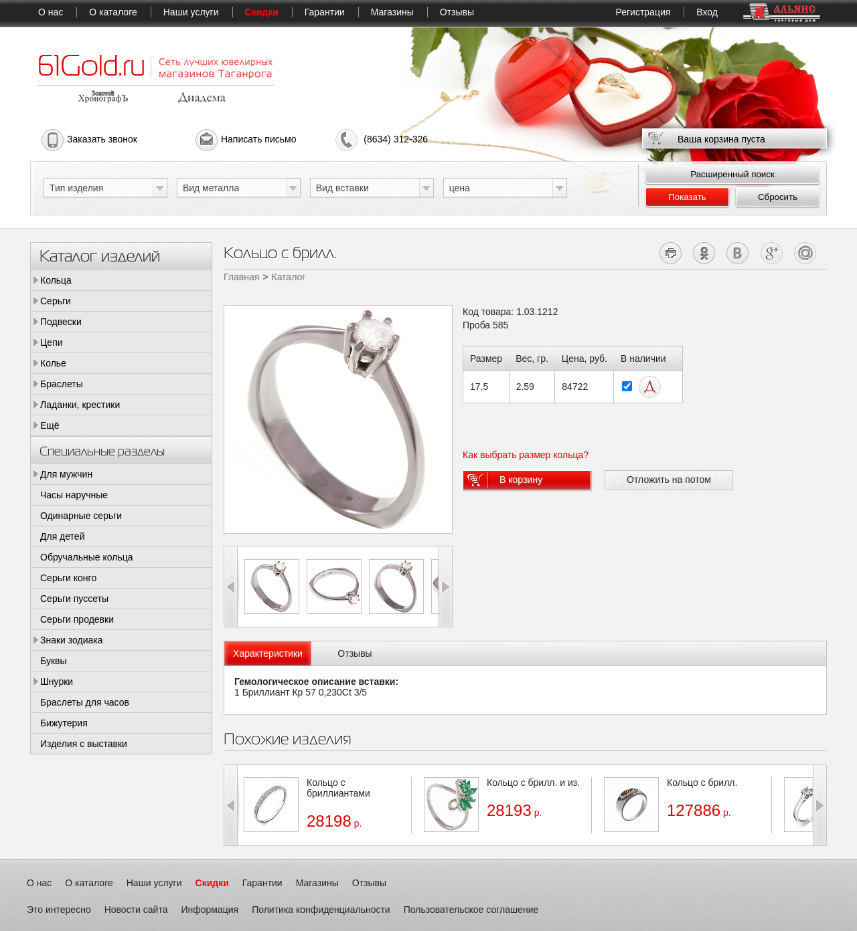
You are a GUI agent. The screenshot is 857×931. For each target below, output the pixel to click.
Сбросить (777, 197)
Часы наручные (74, 495)
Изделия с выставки (83, 743)
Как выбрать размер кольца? (526, 454)
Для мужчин (66, 474)
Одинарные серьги (81, 515)
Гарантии (325, 12)
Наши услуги (191, 12)
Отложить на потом (669, 479)
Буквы (53, 660)
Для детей (62, 536)
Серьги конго (68, 578)
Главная (241, 277)
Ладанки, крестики (80, 404)
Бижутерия (64, 723)
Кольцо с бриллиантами (338, 788)
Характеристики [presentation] (268, 653)
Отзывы (457, 12)
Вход (707, 12)
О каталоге (113, 12)
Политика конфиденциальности (321, 909)
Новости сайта (136, 909)
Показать (687, 197)
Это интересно (59, 909)
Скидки (262, 12)
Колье (53, 363)
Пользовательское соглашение (471, 909)
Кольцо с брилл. (702, 782)
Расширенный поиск (732, 174)
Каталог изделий (100, 255)
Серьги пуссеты (74, 598)
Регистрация (642, 12)
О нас (50, 12)
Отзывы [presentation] (354, 653)
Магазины (392, 12)
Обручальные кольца (86, 557)
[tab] (267, 653)
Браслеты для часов (84, 702)
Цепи (51, 342)
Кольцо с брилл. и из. (533, 782)
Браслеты (61, 384)
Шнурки (56, 681)
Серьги (55, 301)
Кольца (56, 280)
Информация (209, 909)
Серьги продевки (77, 619)
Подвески (61, 321)
